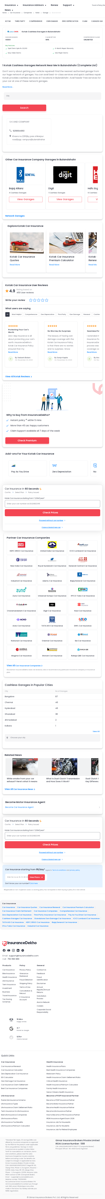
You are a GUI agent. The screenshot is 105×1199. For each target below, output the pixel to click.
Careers (40, 1006)
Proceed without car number (52, 520)
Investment (7, 988)
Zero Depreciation (61, 471)
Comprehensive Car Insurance (73, 911)
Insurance (11, 5)
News (9, 10)
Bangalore (9, 696)
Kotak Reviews (23, 376)
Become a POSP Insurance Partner (60, 1100)
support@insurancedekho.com (24, 955)
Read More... (7, 87)
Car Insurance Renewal (49, 907)
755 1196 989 (13, 959)
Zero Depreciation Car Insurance (16, 914)
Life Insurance (8, 981)
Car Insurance (8, 907)
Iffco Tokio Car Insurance (13, 926)
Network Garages (15, 215)
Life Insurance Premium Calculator (15, 1126)
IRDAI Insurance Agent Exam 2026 (60, 1118)
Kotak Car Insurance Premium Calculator (61, 258)
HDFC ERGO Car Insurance (37, 922)
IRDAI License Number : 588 (70, 1143)
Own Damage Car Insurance (13, 1081)
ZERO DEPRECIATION (70, 21)
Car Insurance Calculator (12, 1070)
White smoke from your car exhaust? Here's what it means (22, 780)
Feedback (41, 973)
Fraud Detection (26, 980)
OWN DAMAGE (52, 21)
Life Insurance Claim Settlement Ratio (16, 1107)
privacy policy (75, 870)
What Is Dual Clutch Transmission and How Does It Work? (63, 780)
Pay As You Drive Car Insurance (82, 914)
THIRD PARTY (20, 21)
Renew (54, 5)
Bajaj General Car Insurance (64, 922)
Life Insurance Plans (9, 1118)
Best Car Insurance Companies (14, 1088)
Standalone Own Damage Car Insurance (52, 918)
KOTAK (8, 21)
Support (68, 5)
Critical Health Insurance (56, 1081)
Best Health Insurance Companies (60, 1070)
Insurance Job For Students (57, 1126)
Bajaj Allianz (16, 188)
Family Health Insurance (56, 1088)
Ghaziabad (10, 714)
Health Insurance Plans (56, 1066)
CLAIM (84, 21)
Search (24, 107)
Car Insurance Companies (28, 665)
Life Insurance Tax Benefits (12, 1122)
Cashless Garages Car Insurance (17, 918)
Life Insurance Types (9, 1104)
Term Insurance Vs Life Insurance (15, 1111)
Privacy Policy (25, 970)
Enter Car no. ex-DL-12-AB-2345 (18, 877)
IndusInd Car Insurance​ (37, 926)
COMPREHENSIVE (35, 21)
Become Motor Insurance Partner (60, 1104)
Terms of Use (25, 987)
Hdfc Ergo (94, 188)
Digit (51, 188)
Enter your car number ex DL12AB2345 (23, 503)
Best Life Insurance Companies (14, 1115)
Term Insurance (9, 984)
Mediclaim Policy (53, 1074)
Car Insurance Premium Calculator (78, 907)
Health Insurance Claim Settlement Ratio (63, 1077)
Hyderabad (10, 708)
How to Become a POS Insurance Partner (63, 1115)
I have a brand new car (52, 527)
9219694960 (18, 130)
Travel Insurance (9, 995)
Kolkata (8, 725)
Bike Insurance (8, 973)
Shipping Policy (26, 983)
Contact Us (41, 970)
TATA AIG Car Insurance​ (13, 922)
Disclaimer (41, 983)
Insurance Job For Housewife (58, 1122)
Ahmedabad (11, 720)
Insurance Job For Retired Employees (61, 1129)
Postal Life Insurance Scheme (13, 1100)
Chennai (9, 702)
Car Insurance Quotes (27, 907)
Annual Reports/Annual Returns (43, 989)
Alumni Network (43, 1002)
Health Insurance (9, 977)
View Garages (25, 199)
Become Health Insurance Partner (60, 1107)
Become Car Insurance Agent (19, 807)
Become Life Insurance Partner (59, 1111)
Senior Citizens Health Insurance (59, 1092)
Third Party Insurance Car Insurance (50, 914)
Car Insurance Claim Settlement (16, 911)
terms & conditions (59, 870)
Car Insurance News (24, 789)
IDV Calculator (7, 1077)
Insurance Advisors (34, 5)
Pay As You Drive (20, 471)
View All (96, 731)
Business (6, 992)
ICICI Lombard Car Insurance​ (86, 918)
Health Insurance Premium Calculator (62, 1085)
